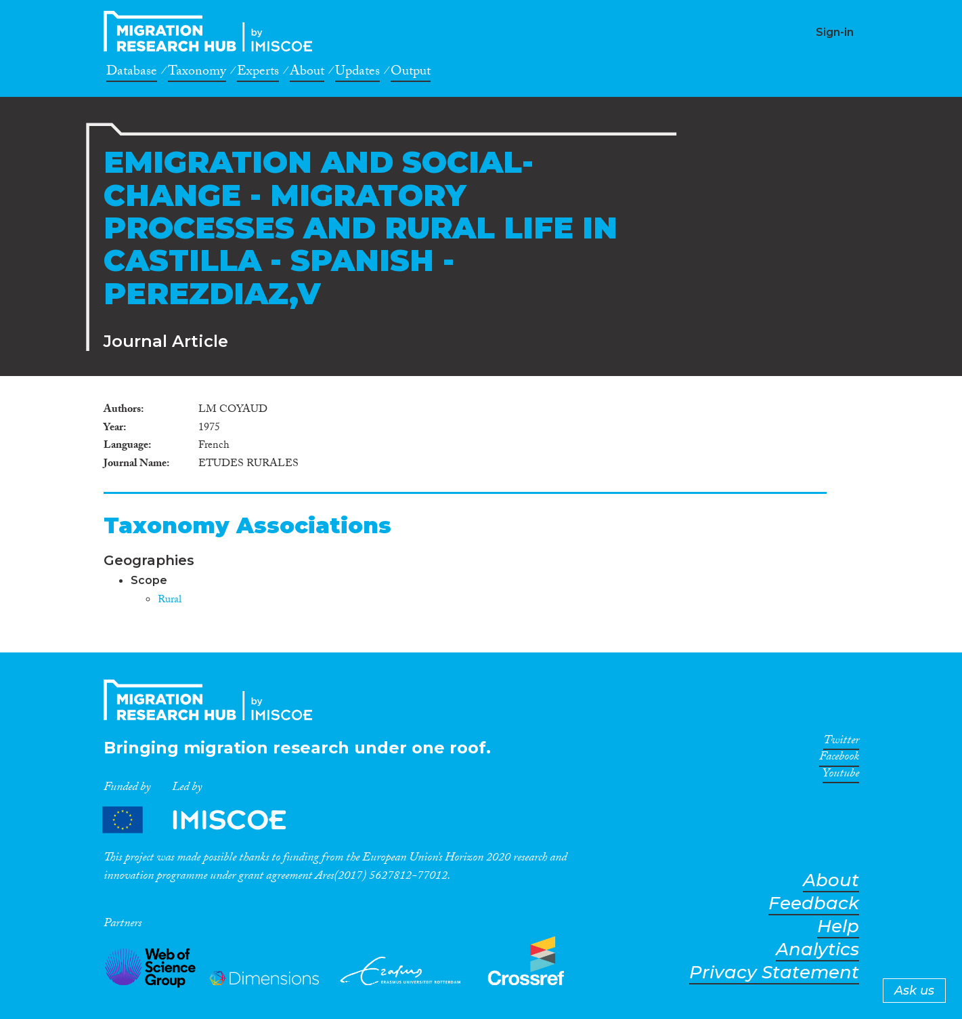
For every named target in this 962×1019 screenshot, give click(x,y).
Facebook (839, 759)
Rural (169, 600)
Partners (205, 819)
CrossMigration (212, 31)
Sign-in (835, 32)
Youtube (841, 776)
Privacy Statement (774, 972)
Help (838, 926)
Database (131, 73)
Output (411, 73)
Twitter (841, 742)
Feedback (813, 903)
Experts (258, 73)
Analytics (817, 949)
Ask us (914, 990)
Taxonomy (197, 73)
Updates (357, 73)
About (307, 73)
